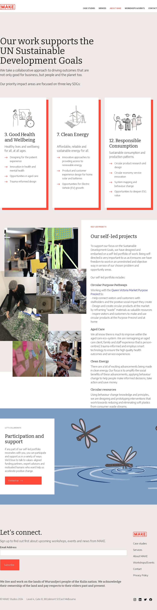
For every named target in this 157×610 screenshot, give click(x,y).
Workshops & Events (135, 8)
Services (102, 8)
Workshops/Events (143, 562)
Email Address (8, 547)
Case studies (89, 8)
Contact (152, 8)
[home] (7, 6)
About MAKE (115, 8)
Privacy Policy (140, 575)
